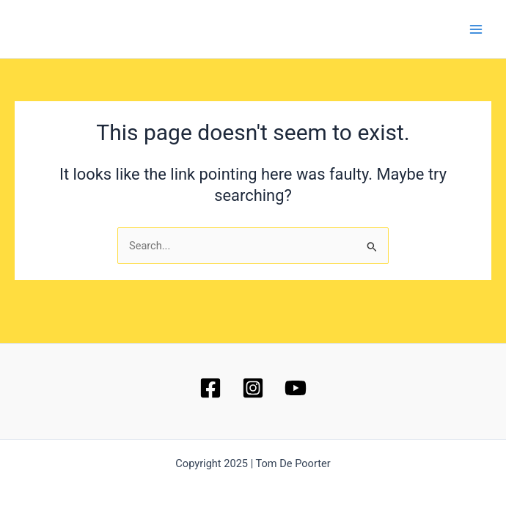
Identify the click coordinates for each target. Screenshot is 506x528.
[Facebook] (210, 388)
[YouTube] (296, 388)
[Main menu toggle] (476, 29)
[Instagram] (253, 388)
